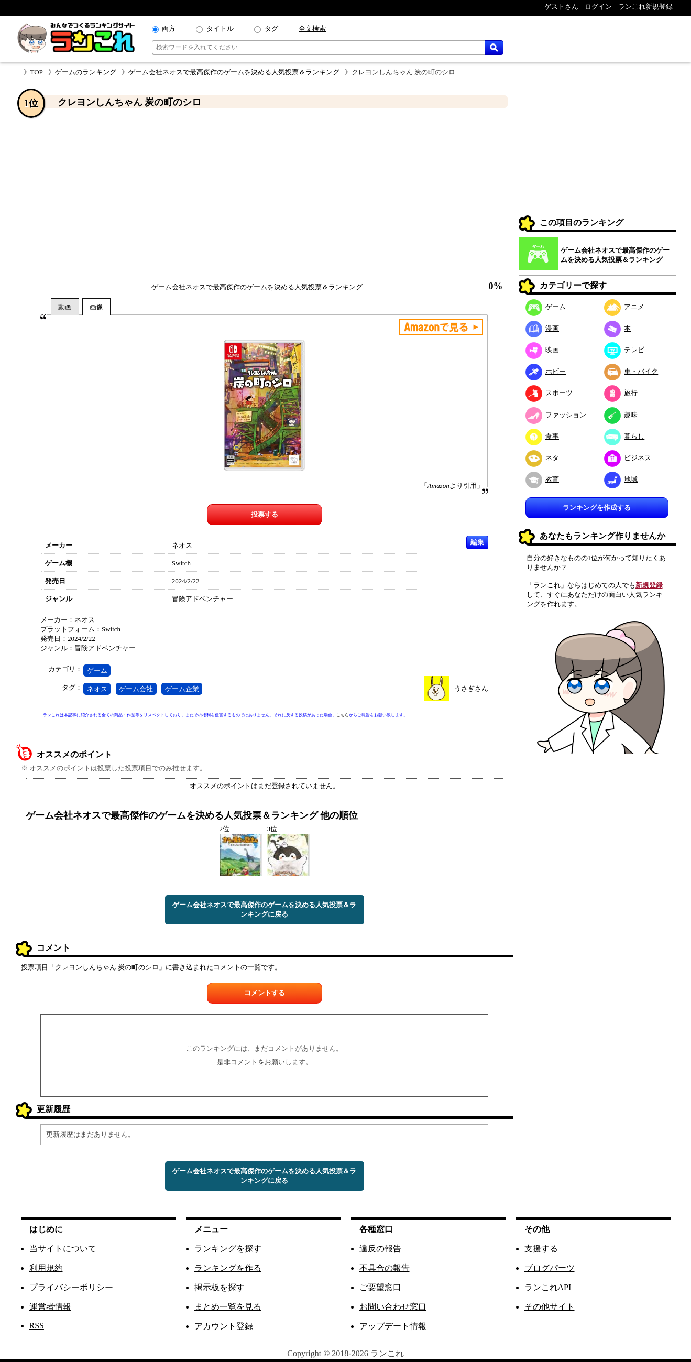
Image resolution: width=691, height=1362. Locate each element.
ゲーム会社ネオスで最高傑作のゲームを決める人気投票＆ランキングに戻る (264, 909)
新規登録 (649, 585)
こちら (342, 715)
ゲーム (97, 670)
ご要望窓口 (380, 1287)
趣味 (621, 415)
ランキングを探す (227, 1248)
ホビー (545, 371)
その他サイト (549, 1306)
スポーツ (549, 393)
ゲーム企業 (182, 689)
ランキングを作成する (597, 507)
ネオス (97, 689)
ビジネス (628, 458)
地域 (621, 479)
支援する (541, 1248)
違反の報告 (380, 1248)
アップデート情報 (392, 1326)
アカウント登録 (223, 1326)
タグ (271, 28)
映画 (542, 350)
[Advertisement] (264, 195)
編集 (477, 542)
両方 (169, 28)
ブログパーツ (549, 1267)
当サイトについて (62, 1248)
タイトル (220, 28)
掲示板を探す (219, 1287)
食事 (542, 436)
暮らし (624, 436)
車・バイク (631, 371)
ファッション (556, 415)
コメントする (264, 993)
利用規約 (46, 1267)
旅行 (621, 393)
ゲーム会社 (136, 689)
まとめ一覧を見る (227, 1306)
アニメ (624, 307)
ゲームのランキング (85, 72)
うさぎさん (471, 688)
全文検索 (312, 28)
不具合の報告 (384, 1267)
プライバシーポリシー (71, 1287)
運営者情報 (50, 1306)
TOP (36, 72)
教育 (542, 479)
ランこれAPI (548, 1287)
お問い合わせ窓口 (392, 1306)
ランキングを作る (227, 1267)
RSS (36, 1325)
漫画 (542, 328)
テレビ (624, 350)
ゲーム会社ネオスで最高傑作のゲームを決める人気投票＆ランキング (233, 72)
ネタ (542, 458)
